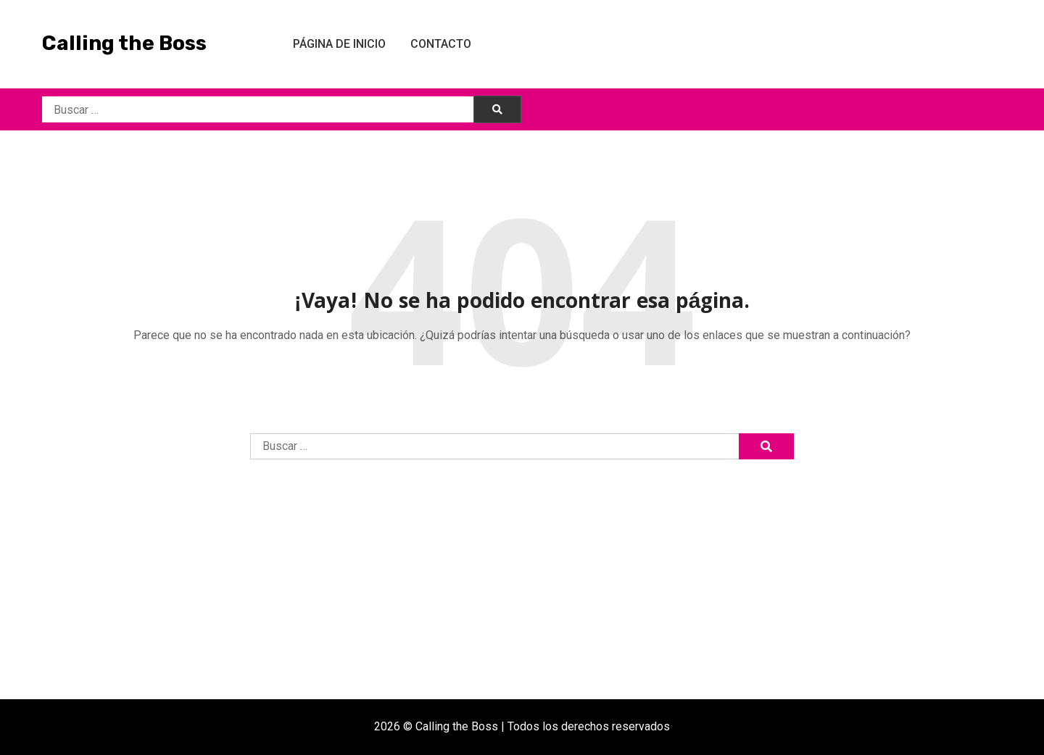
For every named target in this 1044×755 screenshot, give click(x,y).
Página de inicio (339, 44)
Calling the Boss (124, 43)
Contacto (440, 44)
